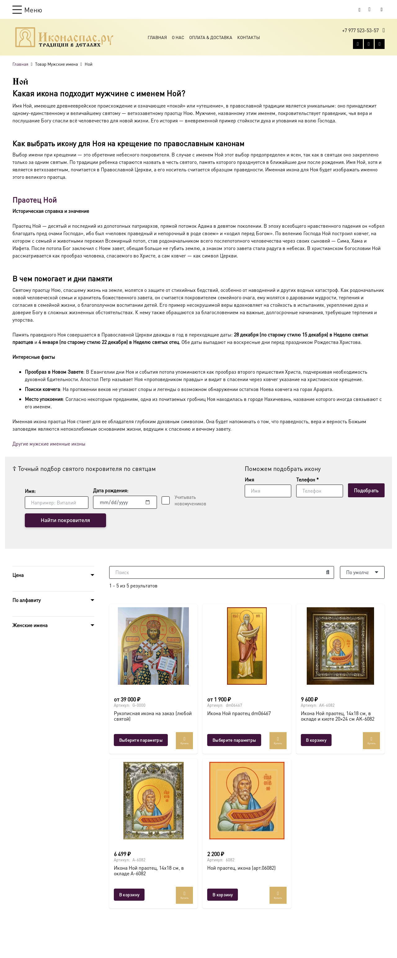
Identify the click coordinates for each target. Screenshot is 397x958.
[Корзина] (370, 9)
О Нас (178, 38)
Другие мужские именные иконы (48, 443)
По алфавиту (26, 600)
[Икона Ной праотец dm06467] (247, 646)
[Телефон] (319, 491)
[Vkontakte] (358, 45)
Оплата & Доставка (210, 38)
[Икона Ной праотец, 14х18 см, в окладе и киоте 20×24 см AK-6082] (340, 646)
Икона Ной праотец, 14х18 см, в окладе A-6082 (149, 871)
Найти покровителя (58, 520)
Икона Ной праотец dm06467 (239, 713)
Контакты (248, 38)
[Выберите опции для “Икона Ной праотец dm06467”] (234, 740)
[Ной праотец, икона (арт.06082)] (247, 800)
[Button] (382, 9)
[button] (27, 9)
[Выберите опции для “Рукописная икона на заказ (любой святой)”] (141, 740)
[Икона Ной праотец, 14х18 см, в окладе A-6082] (153, 800)
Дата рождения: (110, 490)
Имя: (30, 491)
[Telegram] (380, 45)
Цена (18, 575)
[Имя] (268, 491)
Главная (157, 38)
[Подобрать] (366, 490)
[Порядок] (362, 572)
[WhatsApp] (369, 45)
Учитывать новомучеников (190, 500)
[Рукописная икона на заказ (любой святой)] (153, 646)
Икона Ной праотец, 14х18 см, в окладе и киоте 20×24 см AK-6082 (337, 716)
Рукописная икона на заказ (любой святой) (153, 716)
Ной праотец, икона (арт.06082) (241, 868)
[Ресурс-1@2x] (64, 38)
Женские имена (29, 625)
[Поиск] (221, 572)
